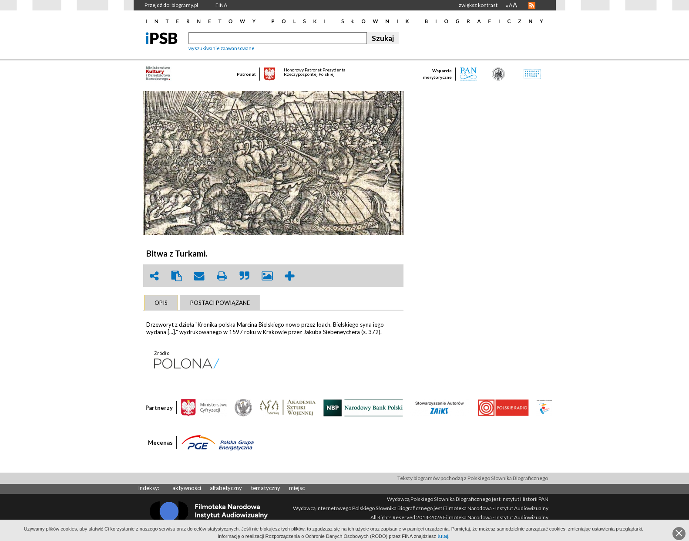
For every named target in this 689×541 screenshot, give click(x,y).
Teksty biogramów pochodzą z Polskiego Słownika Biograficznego (472, 478)
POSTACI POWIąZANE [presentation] (220, 302)
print (222, 275)
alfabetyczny (226, 487)
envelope (199, 275)
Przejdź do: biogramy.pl (171, 5)
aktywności (186, 487)
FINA (221, 5)
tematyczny (265, 487)
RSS (531, 5)
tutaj (442, 536)
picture (267, 275)
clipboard (176, 275)
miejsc (297, 487)
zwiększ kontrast (478, 5)
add (290, 275)
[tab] (161, 303)
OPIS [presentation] (161, 302)
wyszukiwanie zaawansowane (221, 48)
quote (244, 275)
